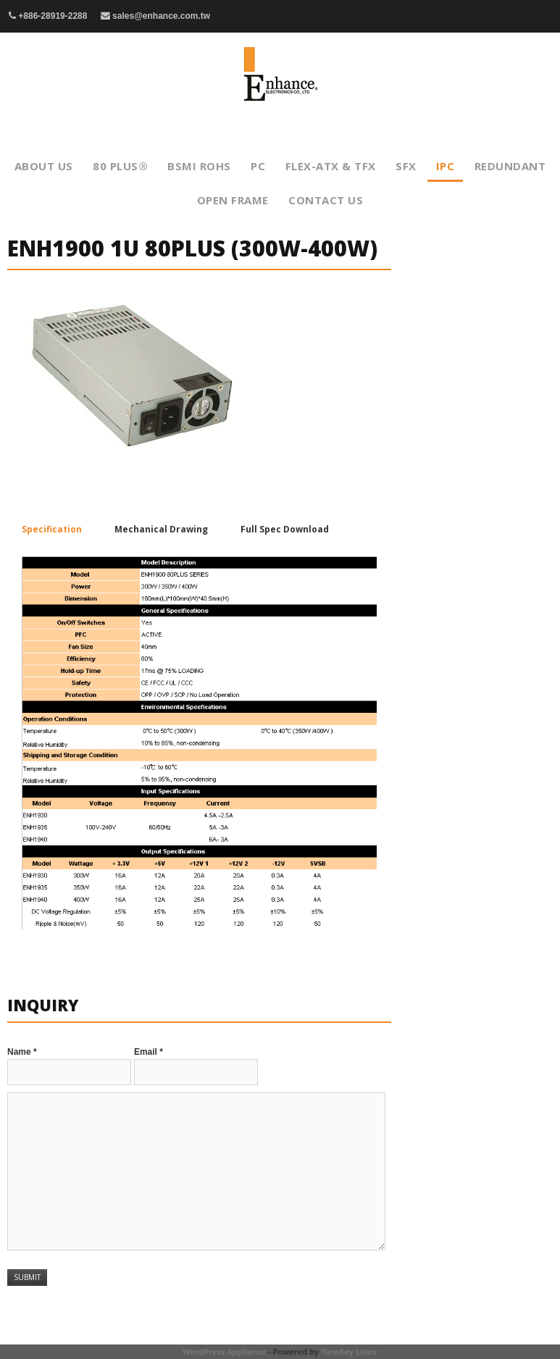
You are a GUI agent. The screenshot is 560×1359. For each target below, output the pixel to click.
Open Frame (233, 200)
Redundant (510, 166)
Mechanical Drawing (161, 529)
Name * (22, 1052)
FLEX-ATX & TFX (330, 166)
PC (258, 166)
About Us (43, 166)
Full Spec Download (285, 529)
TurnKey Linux (349, 1351)
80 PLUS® (120, 166)
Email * (148, 1052)
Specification (52, 529)
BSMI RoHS (199, 166)
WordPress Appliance (224, 1351)
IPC (445, 166)
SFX (406, 166)
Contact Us (325, 200)
